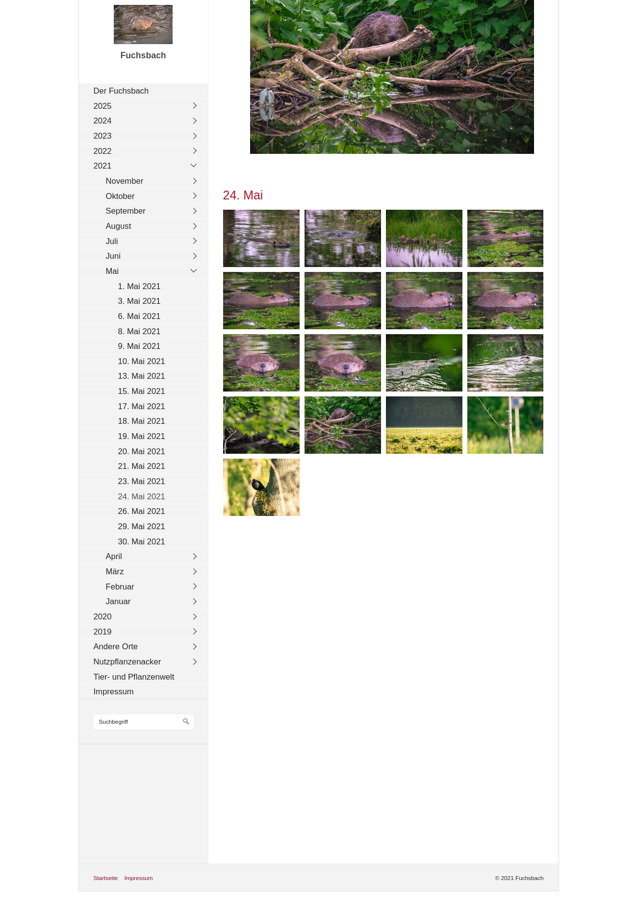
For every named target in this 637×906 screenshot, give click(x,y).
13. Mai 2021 (141, 376)
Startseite (106, 878)
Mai (112, 271)
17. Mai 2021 (141, 406)
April (114, 556)
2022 (103, 151)
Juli (112, 241)
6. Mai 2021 (139, 316)
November (125, 181)
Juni (113, 256)
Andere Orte (116, 646)
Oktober (120, 196)
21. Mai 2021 (141, 466)
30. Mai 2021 (141, 541)
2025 (103, 106)
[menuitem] (146, 90)
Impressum (114, 691)
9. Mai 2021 (139, 346)
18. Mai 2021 (141, 421)
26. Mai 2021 (141, 511)
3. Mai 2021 (139, 301)
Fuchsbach (143, 55)
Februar (120, 586)
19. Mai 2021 (141, 436)
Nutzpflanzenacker (127, 661)
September (126, 211)
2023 (103, 136)
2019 (103, 632)
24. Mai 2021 (141, 496)
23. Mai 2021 (141, 481)
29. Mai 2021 (141, 526)
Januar (118, 601)
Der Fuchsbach (121, 91)
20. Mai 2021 (141, 451)
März (115, 571)
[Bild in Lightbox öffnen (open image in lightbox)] (261, 238)
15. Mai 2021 (141, 391)
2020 (103, 616)
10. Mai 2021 (141, 361)
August (118, 226)
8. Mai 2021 (139, 331)
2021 (103, 166)
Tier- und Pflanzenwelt (134, 677)
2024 (103, 120)
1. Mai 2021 (139, 286)
